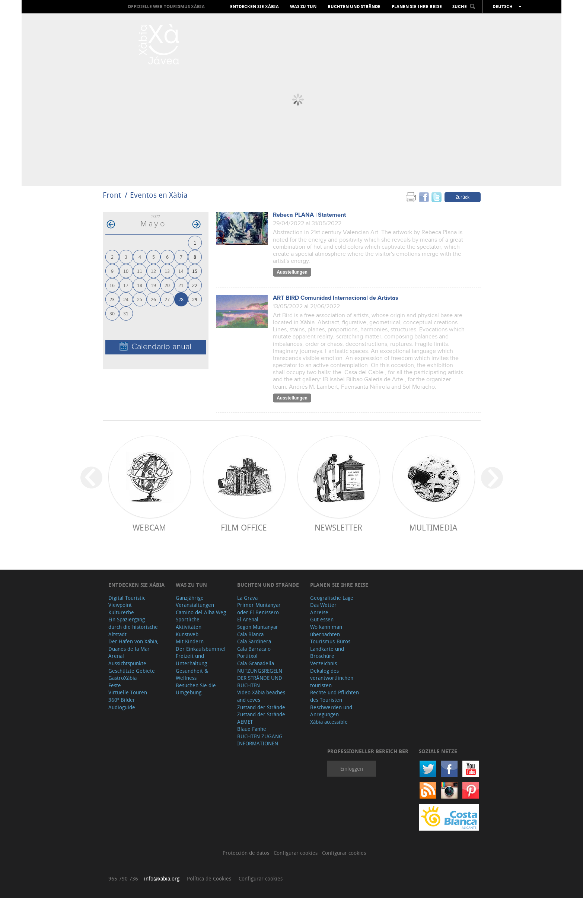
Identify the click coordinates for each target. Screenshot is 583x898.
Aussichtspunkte (127, 663)
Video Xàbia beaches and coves (261, 696)
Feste (114, 685)
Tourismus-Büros (330, 641)
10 (125, 271)
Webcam (149, 527)
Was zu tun (303, 6)
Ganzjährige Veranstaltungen (195, 601)
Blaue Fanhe (251, 728)
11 (139, 271)
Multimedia (433, 527)
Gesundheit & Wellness (192, 674)
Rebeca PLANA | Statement (309, 215)
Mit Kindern (190, 641)
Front (112, 195)
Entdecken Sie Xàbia (254, 6)
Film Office (244, 527)
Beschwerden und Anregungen (331, 711)
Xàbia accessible (329, 721)
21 (181, 285)
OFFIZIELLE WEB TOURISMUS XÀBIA (166, 6)
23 (112, 299)
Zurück (462, 197)
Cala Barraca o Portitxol (254, 652)
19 (153, 285)
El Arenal (247, 619)
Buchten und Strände (354, 6)
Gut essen (322, 619)
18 (139, 285)
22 (194, 285)
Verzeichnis (323, 663)
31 (125, 313)
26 (153, 299)
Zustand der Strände (261, 707)
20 (167, 285)
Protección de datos (247, 852)
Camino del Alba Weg (201, 612)
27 (167, 299)
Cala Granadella (255, 663)
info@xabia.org (161, 878)
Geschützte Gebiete (131, 670)
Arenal (116, 655)
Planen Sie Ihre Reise (417, 6)
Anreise (319, 612)
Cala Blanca (250, 634)
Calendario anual (155, 346)
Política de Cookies (209, 878)
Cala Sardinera (254, 641)
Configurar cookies (296, 852)
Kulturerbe (121, 612)
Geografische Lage (331, 597)
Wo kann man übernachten (326, 630)
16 (112, 285)
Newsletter (338, 527)
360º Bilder (121, 699)
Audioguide (121, 707)
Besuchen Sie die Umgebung (196, 689)
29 (194, 299)
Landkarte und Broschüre (327, 652)
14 (181, 271)
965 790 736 (123, 878)
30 (112, 313)
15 (194, 271)
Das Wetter (323, 604)
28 (181, 299)
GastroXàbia (122, 677)
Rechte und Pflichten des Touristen (334, 696)
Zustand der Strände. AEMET (262, 718)
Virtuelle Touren (127, 692)
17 (125, 285)
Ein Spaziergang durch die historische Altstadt (133, 626)
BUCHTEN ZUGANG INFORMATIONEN (260, 740)
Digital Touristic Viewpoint (126, 601)
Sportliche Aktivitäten (188, 623)
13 (167, 271)
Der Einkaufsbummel (201, 648)
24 (125, 299)
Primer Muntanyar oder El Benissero (259, 608)
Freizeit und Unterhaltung (191, 659)
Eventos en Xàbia (159, 195)
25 (139, 299)
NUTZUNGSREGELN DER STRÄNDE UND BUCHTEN (259, 678)
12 (153, 271)
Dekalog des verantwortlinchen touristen (331, 678)
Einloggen (351, 768)
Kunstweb (187, 634)
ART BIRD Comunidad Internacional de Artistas (335, 298)
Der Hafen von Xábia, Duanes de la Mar (133, 645)
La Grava (247, 597)
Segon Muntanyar (257, 626)
